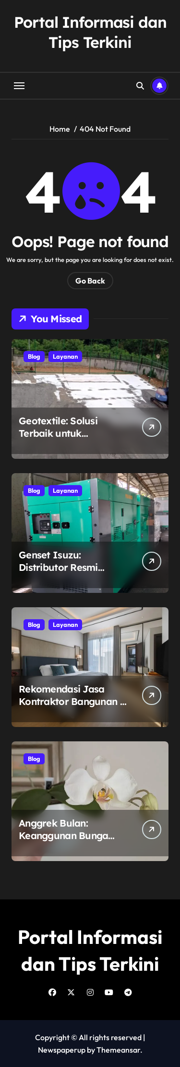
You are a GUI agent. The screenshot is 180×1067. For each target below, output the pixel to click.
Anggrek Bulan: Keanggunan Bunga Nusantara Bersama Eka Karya (64, 841)
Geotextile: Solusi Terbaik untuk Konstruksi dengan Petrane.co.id (61, 439)
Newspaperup (61, 1050)
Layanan (65, 356)
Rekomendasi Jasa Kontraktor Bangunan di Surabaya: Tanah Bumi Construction (73, 707)
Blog (34, 356)
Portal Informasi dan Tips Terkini (90, 32)
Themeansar (118, 1050)
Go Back (90, 280)
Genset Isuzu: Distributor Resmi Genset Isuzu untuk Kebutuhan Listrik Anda (72, 573)
